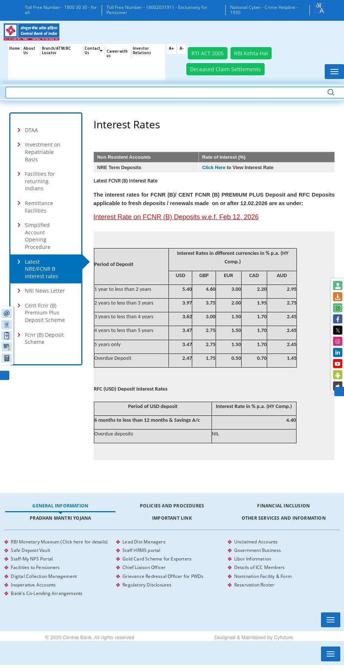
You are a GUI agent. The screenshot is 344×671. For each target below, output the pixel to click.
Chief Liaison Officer (144, 566)
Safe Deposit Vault (30, 549)
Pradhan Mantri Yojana (60, 518)
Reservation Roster (254, 582)
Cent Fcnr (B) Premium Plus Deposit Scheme (45, 312)
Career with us (117, 54)
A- (182, 49)
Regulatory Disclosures (146, 582)
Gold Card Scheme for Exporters (156, 558)
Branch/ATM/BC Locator (56, 51)
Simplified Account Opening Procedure (37, 235)
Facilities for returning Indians (40, 181)
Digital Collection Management (44, 574)
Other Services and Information (284, 518)
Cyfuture (283, 634)
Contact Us (92, 51)
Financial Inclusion (283, 506)
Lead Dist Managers (144, 541)
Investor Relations (142, 51)
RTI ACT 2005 (207, 53)
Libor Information (252, 558)
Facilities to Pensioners (35, 566)
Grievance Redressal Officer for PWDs (162, 574)
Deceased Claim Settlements (225, 69)
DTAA (31, 130)
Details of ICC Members (259, 566)
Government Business (257, 549)
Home (14, 49)
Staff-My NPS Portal (32, 558)
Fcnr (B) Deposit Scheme (44, 338)
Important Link (172, 518)
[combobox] (319, 8)
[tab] (60, 506)
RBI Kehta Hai (251, 53)
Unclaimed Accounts (256, 541)
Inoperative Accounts (33, 582)
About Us (29, 51)
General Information (60, 506)
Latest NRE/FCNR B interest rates (41, 269)
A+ (171, 49)
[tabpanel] (171, 566)
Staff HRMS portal (141, 549)
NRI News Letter (45, 290)
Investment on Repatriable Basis (42, 151)
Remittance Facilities (39, 207)
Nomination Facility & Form (263, 574)
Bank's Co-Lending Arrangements (46, 590)
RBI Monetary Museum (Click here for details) (59, 541)
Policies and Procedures (172, 506)
